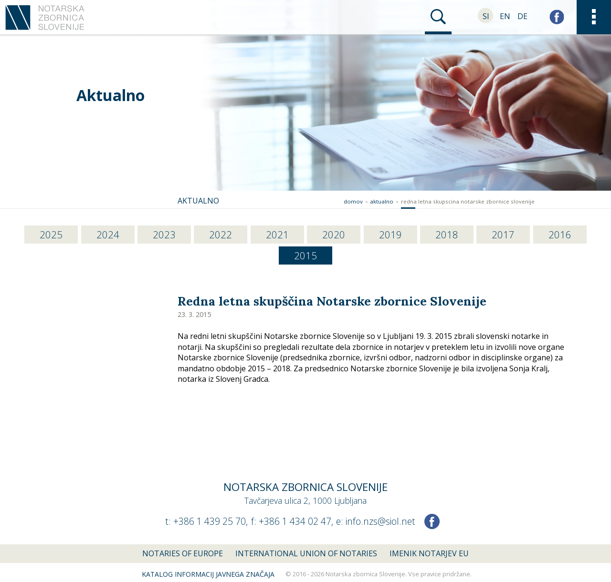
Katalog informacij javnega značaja (208, 574)
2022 (220, 234)
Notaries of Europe (182, 553)
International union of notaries (306, 553)
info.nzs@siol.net (380, 521)
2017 (503, 234)
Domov (353, 201)
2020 (333, 234)
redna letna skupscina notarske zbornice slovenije (468, 201)
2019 (390, 234)
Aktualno (110, 95)
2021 (277, 234)
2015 (305, 255)
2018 (446, 234)
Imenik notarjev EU (429, 553)
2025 (51, 234)
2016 (559, 234)
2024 (107, 234)
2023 (164, 234)
